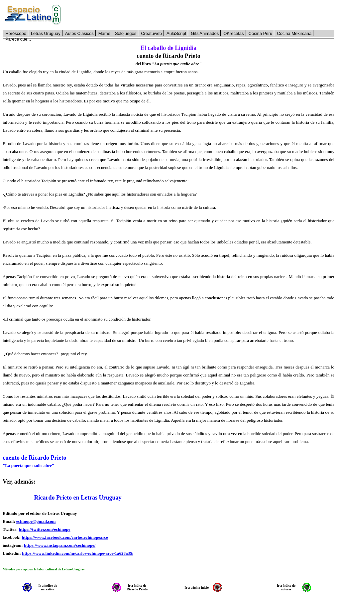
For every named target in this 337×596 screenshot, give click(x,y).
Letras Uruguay (45, 33)
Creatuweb (151, 33)
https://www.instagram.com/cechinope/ (59, 545)
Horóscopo (15, 33)
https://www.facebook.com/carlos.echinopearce (65, 537)
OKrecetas (233, 33)
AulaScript (176, 33)
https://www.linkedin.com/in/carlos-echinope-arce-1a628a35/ (77, 553)
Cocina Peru (261, 33)
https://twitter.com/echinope (44, 529)
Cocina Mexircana (294, 33)
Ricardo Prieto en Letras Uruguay (78, 497)
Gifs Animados (205, 33)
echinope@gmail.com (36, 521)
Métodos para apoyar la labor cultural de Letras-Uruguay (44, 569)
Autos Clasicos (79, 33)
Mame (104, 33)
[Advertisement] (201, 15)
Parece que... (18, 39)
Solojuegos (125, 33)
